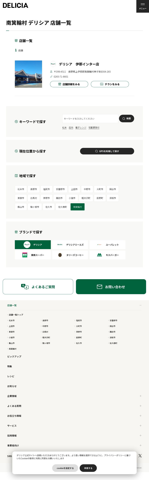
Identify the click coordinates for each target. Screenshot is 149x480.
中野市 (87, 189)
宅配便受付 (93, 127)
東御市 (21, 198)
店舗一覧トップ (15, 314)
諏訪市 (59, 198)
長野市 (33, 189)
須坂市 (112, 198)
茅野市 (46, 198)
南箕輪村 (77, 206)
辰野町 (100, 198)
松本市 (21, 189)
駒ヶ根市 (34, 206)
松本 (64, 127)
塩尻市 (46, 189)
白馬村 (33, 198)
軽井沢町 (86, 198)
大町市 (100, 189)
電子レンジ (80, 127)
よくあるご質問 (38, 287)
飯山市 (21, 206)
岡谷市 (112, 189)
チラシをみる (110, 84)
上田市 (74, 189)
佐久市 (48, 206)
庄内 (71, 127)
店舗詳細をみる (69, 84)
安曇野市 (60, 189)
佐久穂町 (62, 206)
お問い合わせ (111, 286)
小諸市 (72, 198)
